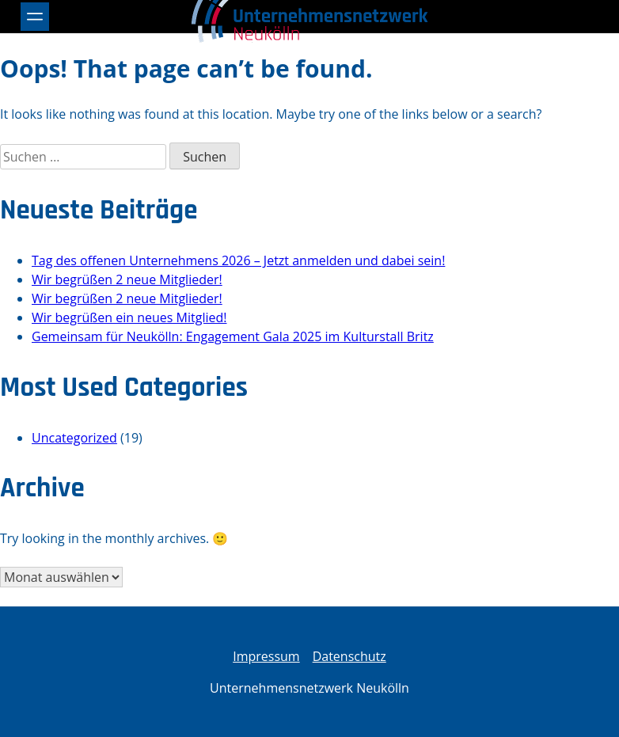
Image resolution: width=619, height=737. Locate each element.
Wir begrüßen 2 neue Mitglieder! (127, 279)
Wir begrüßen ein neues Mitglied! (129, 317)
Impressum (266, 656)
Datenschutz (349, 656)
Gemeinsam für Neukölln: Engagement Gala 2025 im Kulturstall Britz (233, 336)
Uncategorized (74, 437)
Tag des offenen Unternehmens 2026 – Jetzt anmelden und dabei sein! (238, 260)
